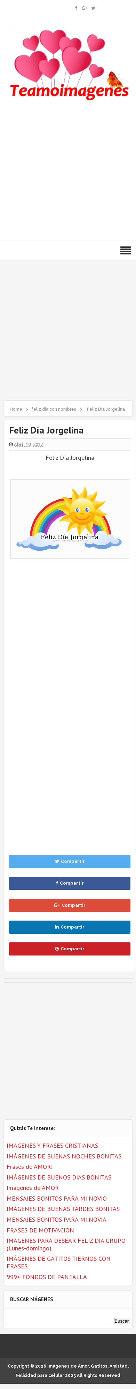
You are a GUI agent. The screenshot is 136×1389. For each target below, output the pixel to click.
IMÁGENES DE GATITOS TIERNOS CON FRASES (59, 1262)
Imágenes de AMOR (33, 1188)
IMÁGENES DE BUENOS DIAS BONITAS (59, 1177)
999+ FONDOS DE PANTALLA (47, 1277)
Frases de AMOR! (30, 1167)
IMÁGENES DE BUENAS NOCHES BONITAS (64, 1156)
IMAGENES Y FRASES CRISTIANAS (52, 1145)
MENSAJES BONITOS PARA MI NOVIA (56, 1219)
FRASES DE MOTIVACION (40, 1230)
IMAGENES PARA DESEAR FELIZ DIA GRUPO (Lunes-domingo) (66, 1244)
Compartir (70, 861)
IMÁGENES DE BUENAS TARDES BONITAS (63, 1209)
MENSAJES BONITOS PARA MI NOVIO (57, 1198)
